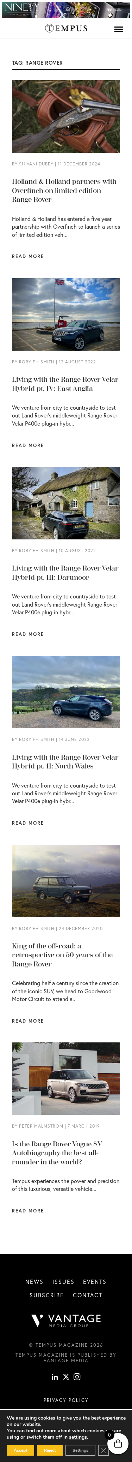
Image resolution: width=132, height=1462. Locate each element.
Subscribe (47, 1295)
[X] (66, 1378)
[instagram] (77, 1378)
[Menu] (119, 29)
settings (78, 1437)
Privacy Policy (66, 1400)
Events (95, 1281)
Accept (20, 1450)
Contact (87, 1295)
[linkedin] (54, 1378)
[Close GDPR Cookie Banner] (103, 1450)
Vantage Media (66, 1360)
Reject (50, 1450)
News (34, 1281)
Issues (63, 1281)
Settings (80, 1450)
